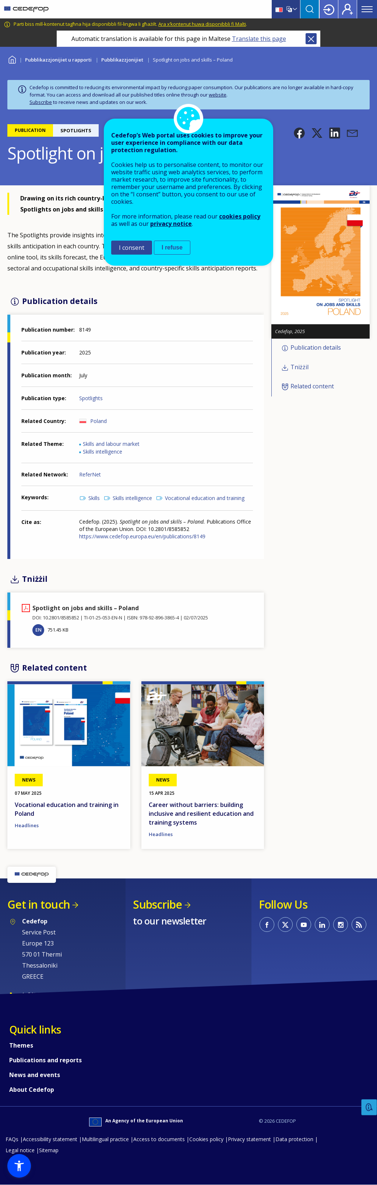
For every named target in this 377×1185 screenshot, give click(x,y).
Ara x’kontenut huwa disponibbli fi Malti (202, 24)
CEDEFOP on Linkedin (322, 924)
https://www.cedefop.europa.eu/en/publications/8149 (143, 536)
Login (329, 9)
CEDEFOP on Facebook (267, 924)
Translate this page (259, 39)
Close (311, 38)
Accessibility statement (50, 1139)
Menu (367, 9)
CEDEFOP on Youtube (303, 924)
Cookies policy (206, 1139)
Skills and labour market (111, 443)
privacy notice (171, 224)
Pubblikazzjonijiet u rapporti (58, 59)
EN (38, 629)
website (217, 94)
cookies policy (239, 216)
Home (12, 58)
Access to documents (159, 1139)
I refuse (172, 247)
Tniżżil (299, 367)
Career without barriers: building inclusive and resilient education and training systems (201, 813)
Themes (21, 1045)
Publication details (315, 348)
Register (347, 9)
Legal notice (20, 1150)
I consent (131, 248)
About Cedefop (31, 1090)
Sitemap (49, 1150)
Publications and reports (45, 1060)
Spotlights (91, 398)
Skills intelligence (102, 451)
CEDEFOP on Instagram (340, 924)
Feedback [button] (369, 1107)
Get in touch (38, 904)
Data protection (294, 1139)
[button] (299, 133)
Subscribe (40, 102)
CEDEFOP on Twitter (285, 924)
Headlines (27, 825)
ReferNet (90, 474)
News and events (34, 1075)
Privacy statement (249, 1139)
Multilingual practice (105, 1139)
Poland (98, 420)
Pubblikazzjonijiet (122, 59)
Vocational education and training (204, 497)
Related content (312, 386)
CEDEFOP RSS (359, 924)
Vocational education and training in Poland (67, 809)
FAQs (12, 1139)
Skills (94, 497)
